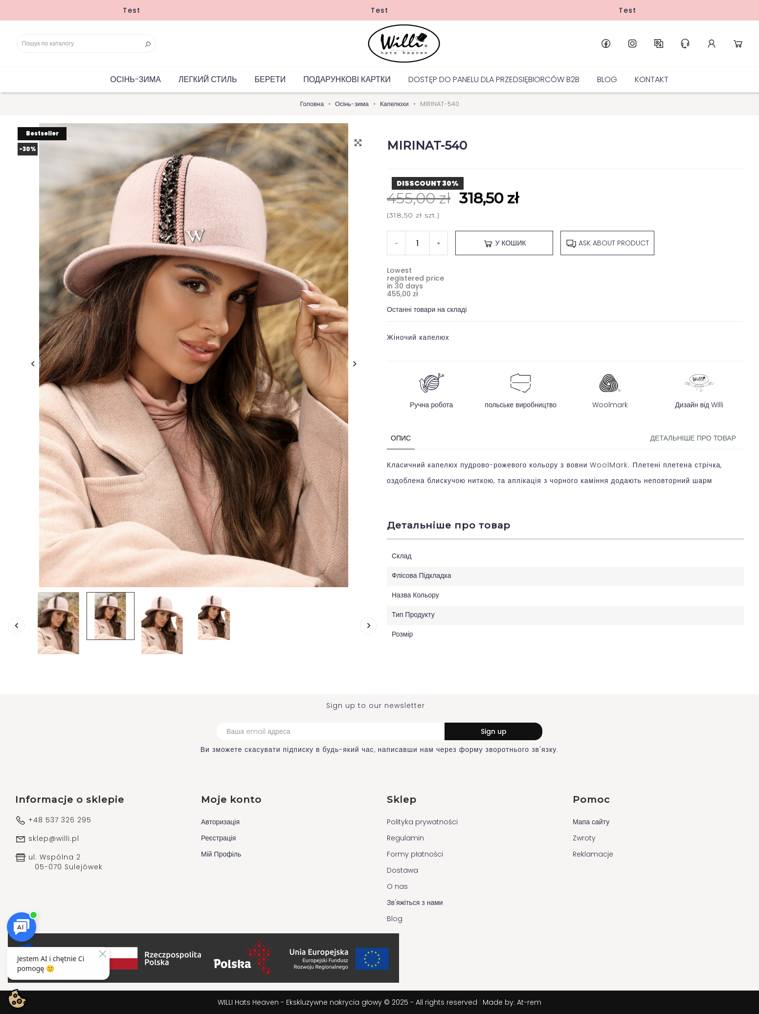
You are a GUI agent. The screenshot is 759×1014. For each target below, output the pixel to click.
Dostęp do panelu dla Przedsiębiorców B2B (494, 79)
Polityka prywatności (422, 822)
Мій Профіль (221, 854)
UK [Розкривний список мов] (659, 43)
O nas (397, 886)
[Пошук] (86, 43)
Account (711, 43)
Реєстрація (218, 838)
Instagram (632, 43)
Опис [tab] (401, 438)
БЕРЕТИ (270, 79)
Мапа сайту (591, 822)
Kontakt (652, 79)
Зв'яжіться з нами (415, 902)
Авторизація (220, 822)
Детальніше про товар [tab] (693, 438)
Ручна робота (431, 388)
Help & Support (685, 43)
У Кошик (504, 243)
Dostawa (402, 870)
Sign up (494, 731)
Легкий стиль (208, 79)
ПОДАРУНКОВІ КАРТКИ (346, 79)
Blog (607, 79)
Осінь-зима (135, 79)
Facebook (606, 43)
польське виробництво (521, 388)
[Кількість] (417, 243)
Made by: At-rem (512, 1002)
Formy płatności (415, 854)
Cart (738, 43)
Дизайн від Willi (699, 388)
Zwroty (584, 838)
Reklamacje (593, 854)
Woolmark (610, 388)
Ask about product (607, 243)
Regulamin (405, 838)
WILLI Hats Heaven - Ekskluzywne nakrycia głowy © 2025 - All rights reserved (348, 1002)
